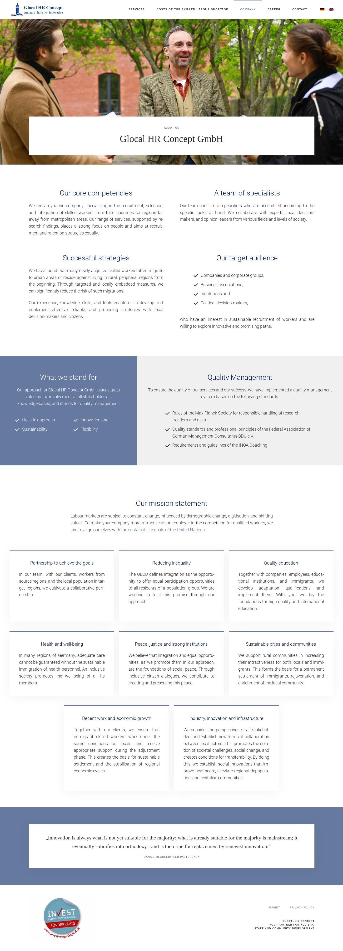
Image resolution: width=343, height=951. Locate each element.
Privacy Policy (302, 907)
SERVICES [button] (137, 9)
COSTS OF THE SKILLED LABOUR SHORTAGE (192, 9)
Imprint (274, 907)
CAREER (274, 9)
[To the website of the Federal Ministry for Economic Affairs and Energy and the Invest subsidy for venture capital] (62, 917)
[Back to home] (37, 9)
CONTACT (299, 9)
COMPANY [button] (248, 9)
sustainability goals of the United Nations (166, 529)
